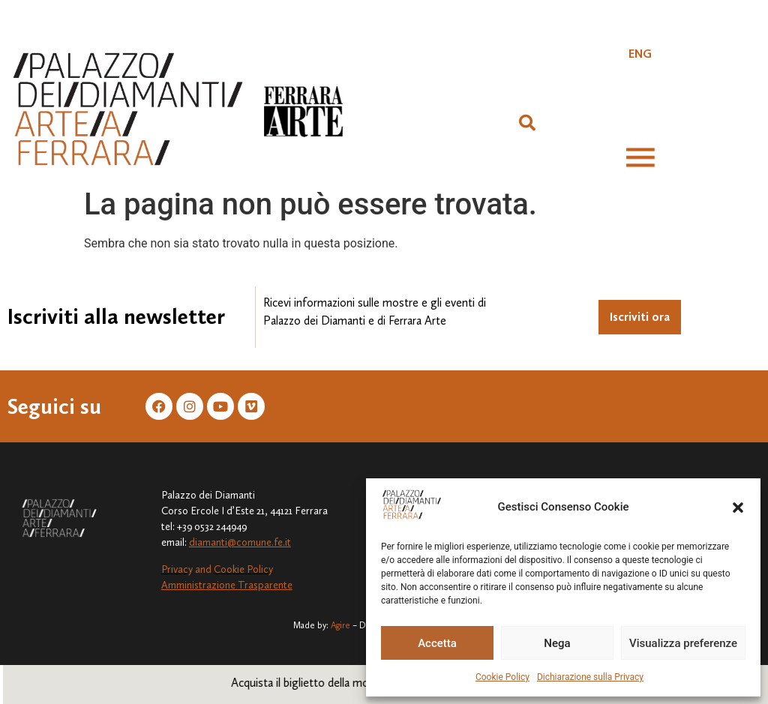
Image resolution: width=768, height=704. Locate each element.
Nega (557, 643)
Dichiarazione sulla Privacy (590, 677)
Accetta (437, 643)
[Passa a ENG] (640, 53)
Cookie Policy (503, 677)
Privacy (177, 569)
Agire (340, 625)
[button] (738, 507)
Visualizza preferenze (683, 643)
